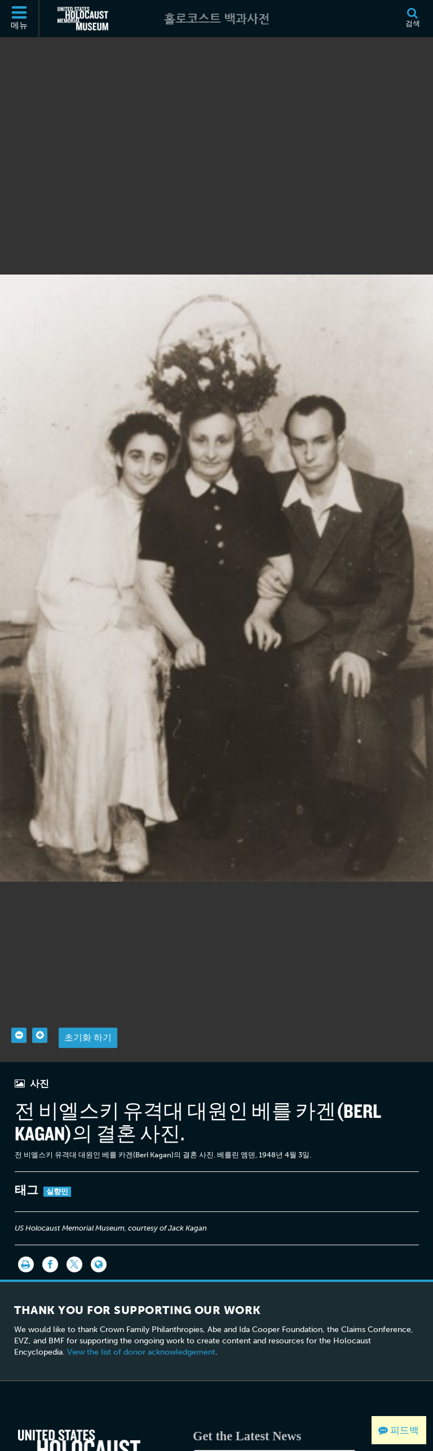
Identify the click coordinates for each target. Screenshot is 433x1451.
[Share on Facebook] (50, 1232)
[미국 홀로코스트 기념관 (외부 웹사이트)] (83, 18)
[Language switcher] (99, 1232)
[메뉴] (19, 18)
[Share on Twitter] (74, 1232)
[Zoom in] (39, 1002)
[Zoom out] (18, 1002)
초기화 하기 (88, 1004)
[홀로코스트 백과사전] (216, 18)
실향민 (57, 1158)
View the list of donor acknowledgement (141, 1319)
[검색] (412, 18)
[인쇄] (26, 1232)
